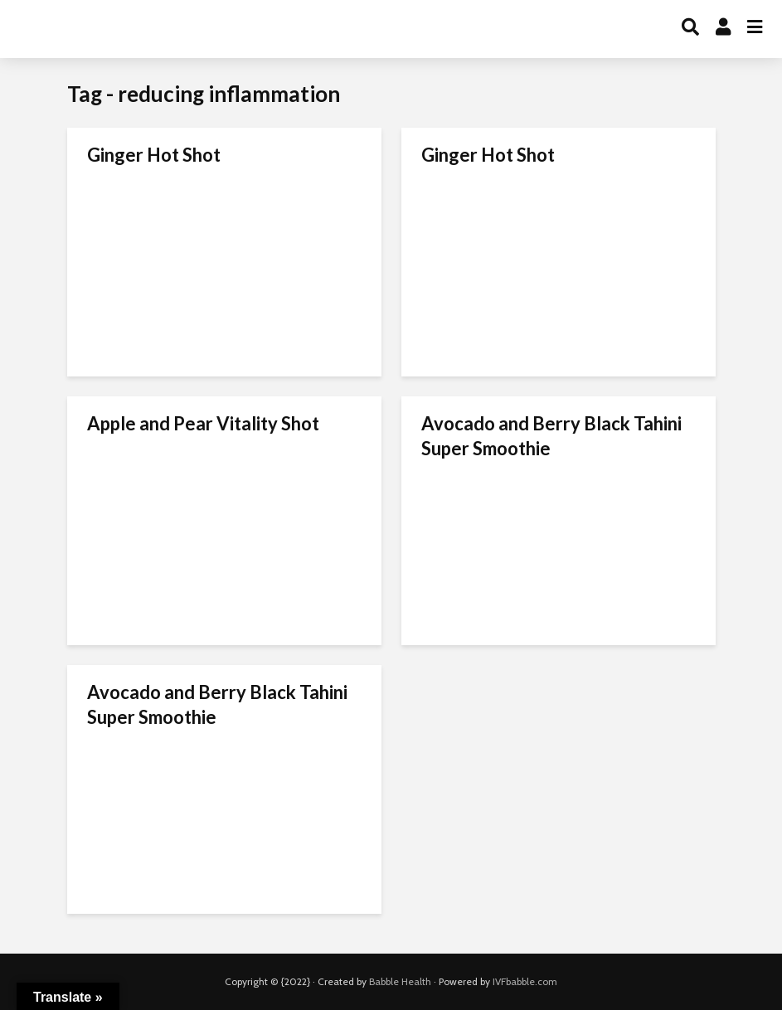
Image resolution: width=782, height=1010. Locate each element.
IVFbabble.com (525, 981)
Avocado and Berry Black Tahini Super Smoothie (551, 435)
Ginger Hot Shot (154, 154)
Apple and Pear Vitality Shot (203, 423)
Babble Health (400, 981)
